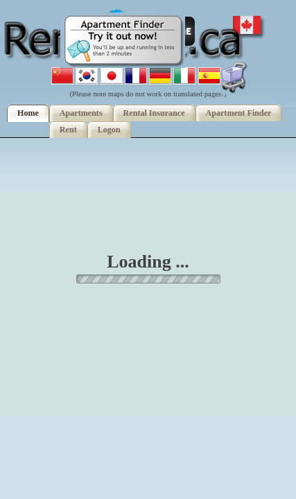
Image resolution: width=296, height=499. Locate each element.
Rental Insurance (154, 113)
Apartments (81, 113)
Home (28, 113)
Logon (109, 129)
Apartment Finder (239, 113)
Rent (68, 129)
